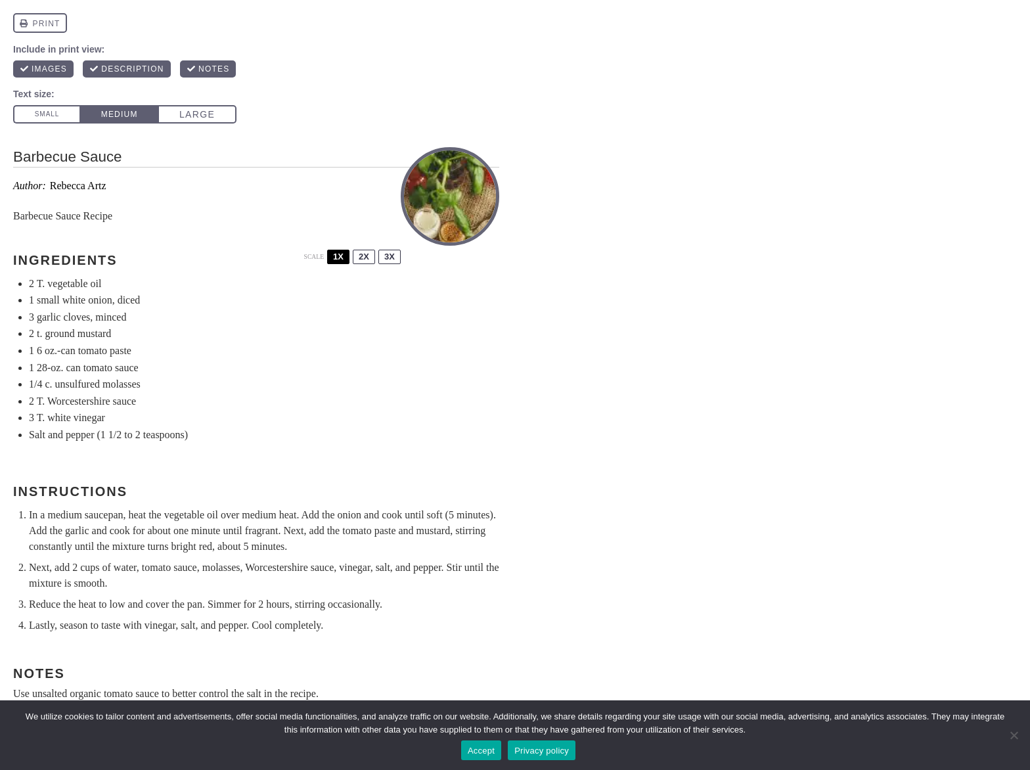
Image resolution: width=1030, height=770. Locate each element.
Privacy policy (541, 751)
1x (338, 256)
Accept (481, 751)
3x (389, 256)
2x (364, 256)
